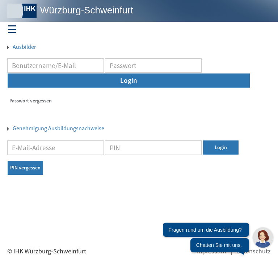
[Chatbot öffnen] (218, 241)
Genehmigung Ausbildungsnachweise (58, 128)
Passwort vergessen (30, 100)
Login (128, 80)
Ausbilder (24, 46)
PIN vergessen (25, 167)
